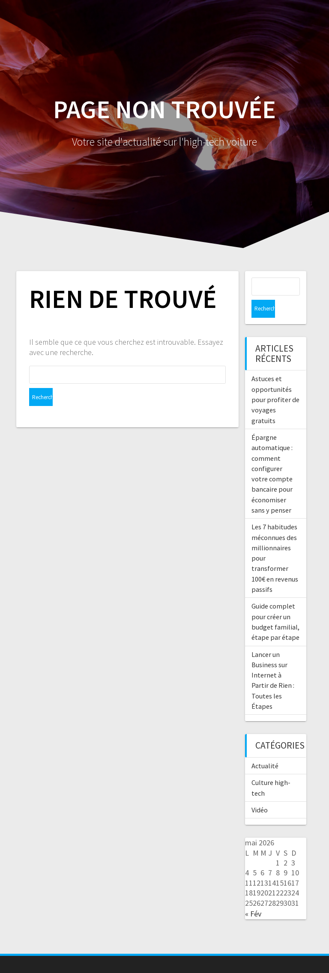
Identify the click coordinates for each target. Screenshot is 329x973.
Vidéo (259, 792)
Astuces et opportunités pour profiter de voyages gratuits (275, 381)
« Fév (253, 896)
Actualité (264, 747)
